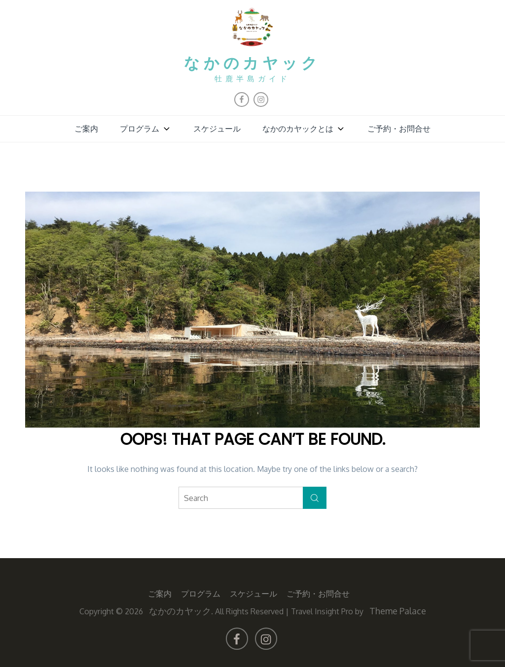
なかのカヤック (253, 63)
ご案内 (86, 128)
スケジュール (217, 128)
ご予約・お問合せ (399, 128)
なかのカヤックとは (304, 128)
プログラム (146, 128)
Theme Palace (397, 610)
